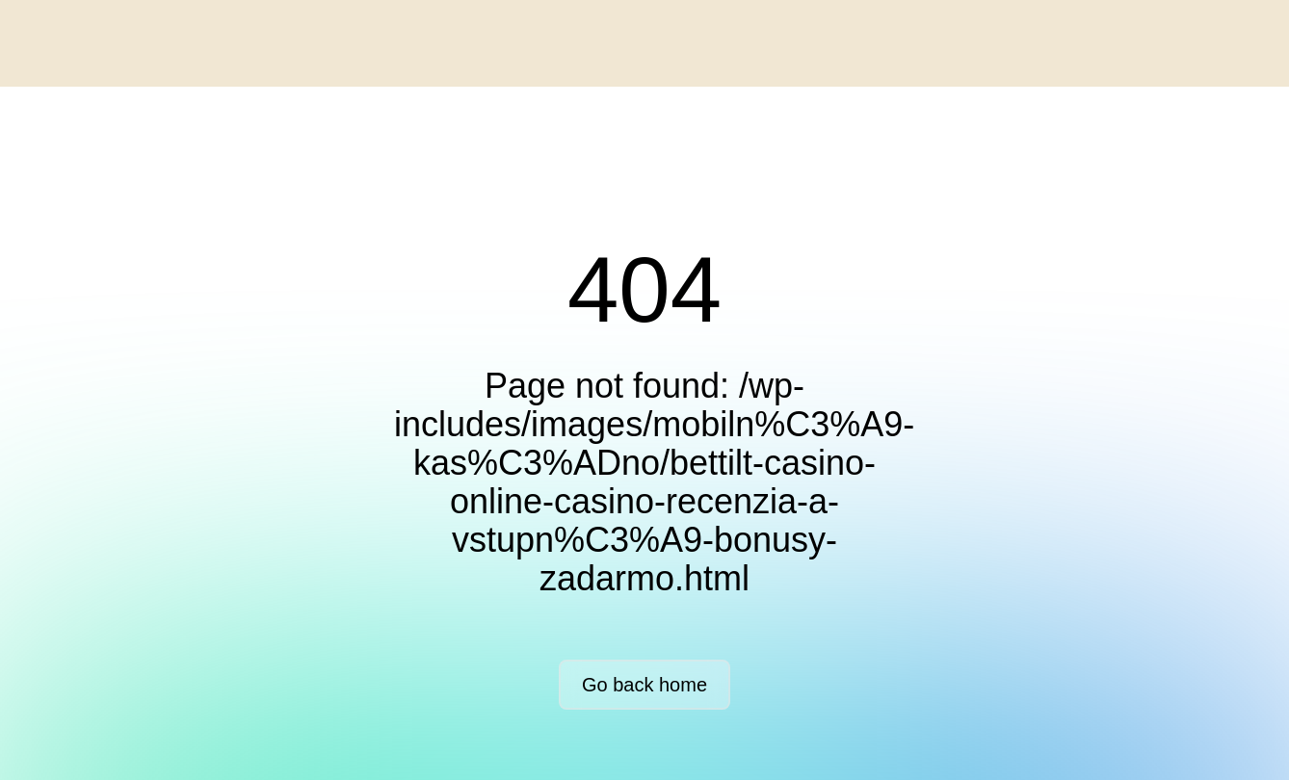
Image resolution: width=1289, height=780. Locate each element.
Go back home (644, 684)
